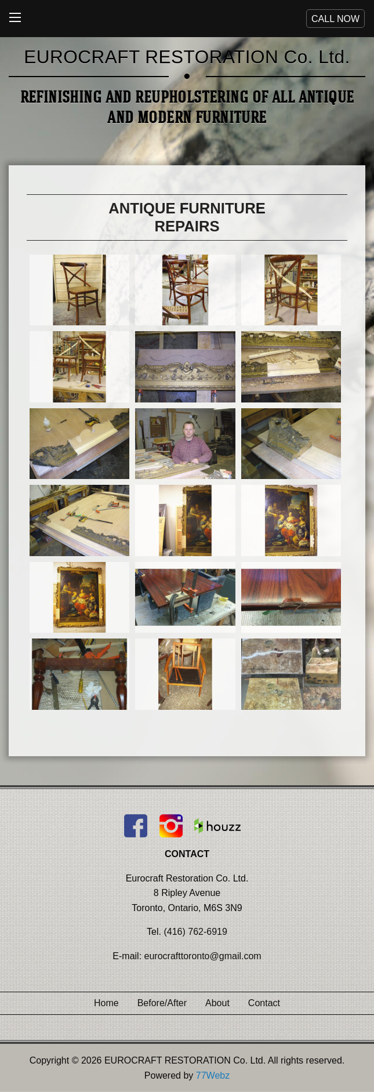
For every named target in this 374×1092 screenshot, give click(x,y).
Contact (264, 1003)
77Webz (213, 1075)
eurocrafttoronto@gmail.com (203, 956)
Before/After (162, 1003)
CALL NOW (335, 19)
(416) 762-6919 (195, 932)
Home (106, 1003)
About (217, 1003)
